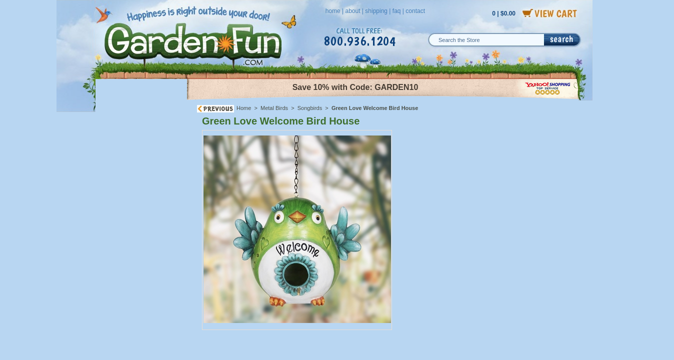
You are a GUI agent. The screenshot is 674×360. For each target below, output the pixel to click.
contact (415, 11)
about (352, 11)
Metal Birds (274, 108)
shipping (376, 11)
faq (396, 11)
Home (243, 108)
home (333, 11)
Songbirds (310, 108)
